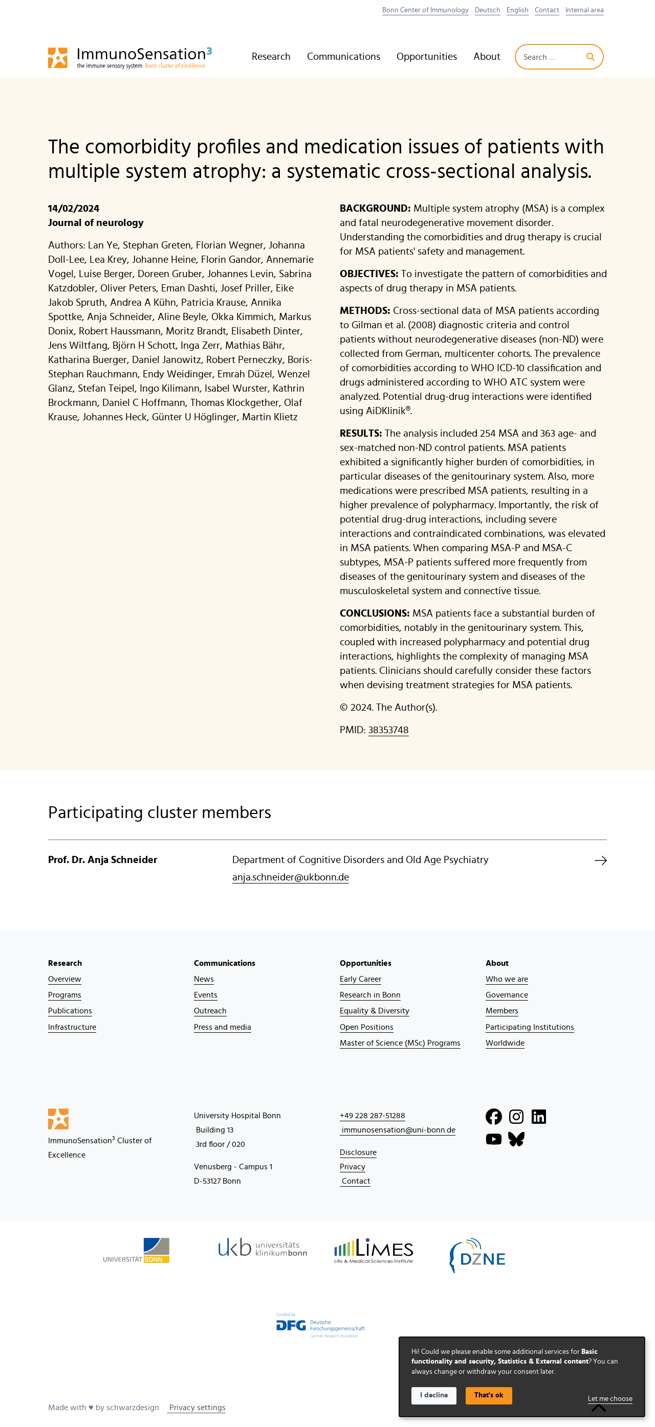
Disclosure (358, 1152)
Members (502, 1011)
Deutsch (487, 10)
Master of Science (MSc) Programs (400, 1043)
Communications (343, 57)
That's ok (489, 1395)
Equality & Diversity (374, 1011)
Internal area (584, 10)
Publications (70, 1011)
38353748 (388, 730)
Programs (64, 995)
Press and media (222, 1027)
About (486, 57)
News (204, 979)
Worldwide (505, 1043)
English (518, 10)
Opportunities (427, 57)
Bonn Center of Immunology (425, 10)
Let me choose (610, 1398)
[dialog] (522, 1377)
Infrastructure (72, 1027)
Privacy (352, 1167)
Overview (64, 979)
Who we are (507, 979)
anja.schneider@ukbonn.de (290, 877)
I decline (434, 1395)
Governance (507, 995)
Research (271, 57)
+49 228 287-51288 (372, 1116)
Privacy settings (196, 1407)
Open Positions (367, 1027)
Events (205, 995)
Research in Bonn (370, 995)
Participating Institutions (530, 1027)
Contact (547, 10)
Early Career (360, 979)
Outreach (210, 1011)
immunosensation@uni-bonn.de (397, 1130)
